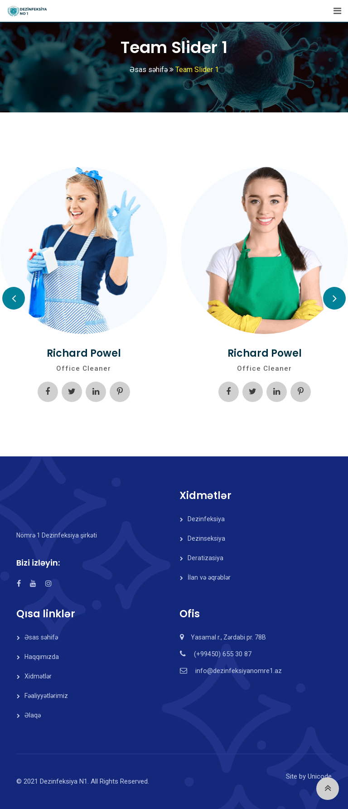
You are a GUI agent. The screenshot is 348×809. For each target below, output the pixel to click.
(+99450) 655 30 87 (222, 654)
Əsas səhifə (41, 637)
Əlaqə (32, 715)
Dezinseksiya (206, 538)
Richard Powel (84, 353)
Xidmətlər (38, 676)
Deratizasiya (205, 558)
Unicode (320, 776)
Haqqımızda (41, 656)
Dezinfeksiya (206, 519)
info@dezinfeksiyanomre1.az (237, 670)
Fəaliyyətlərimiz (46, 695)
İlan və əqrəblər (209, 577)
